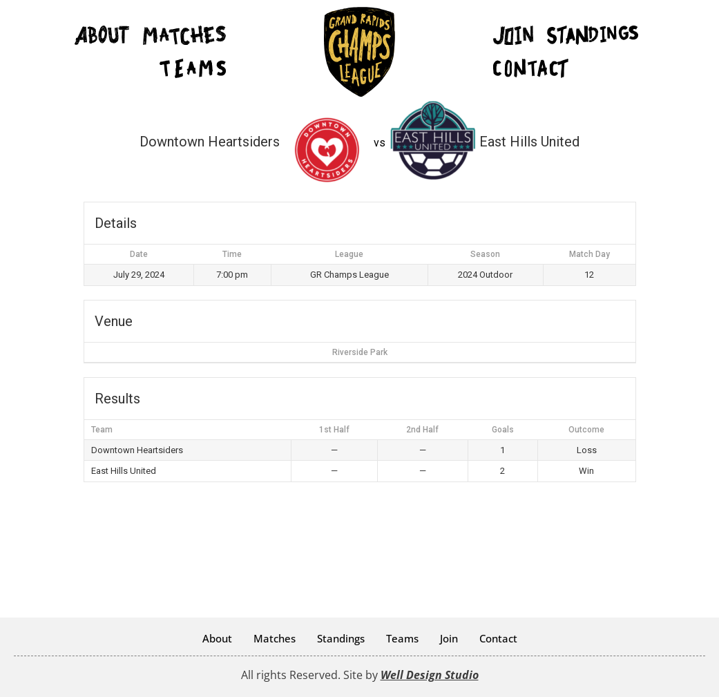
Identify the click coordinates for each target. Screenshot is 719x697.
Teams (402, 638)
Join (449, 638)
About (217, 638)
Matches (274, 638)
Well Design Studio (430, 674)
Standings (341, 638)
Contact (498, 638)
